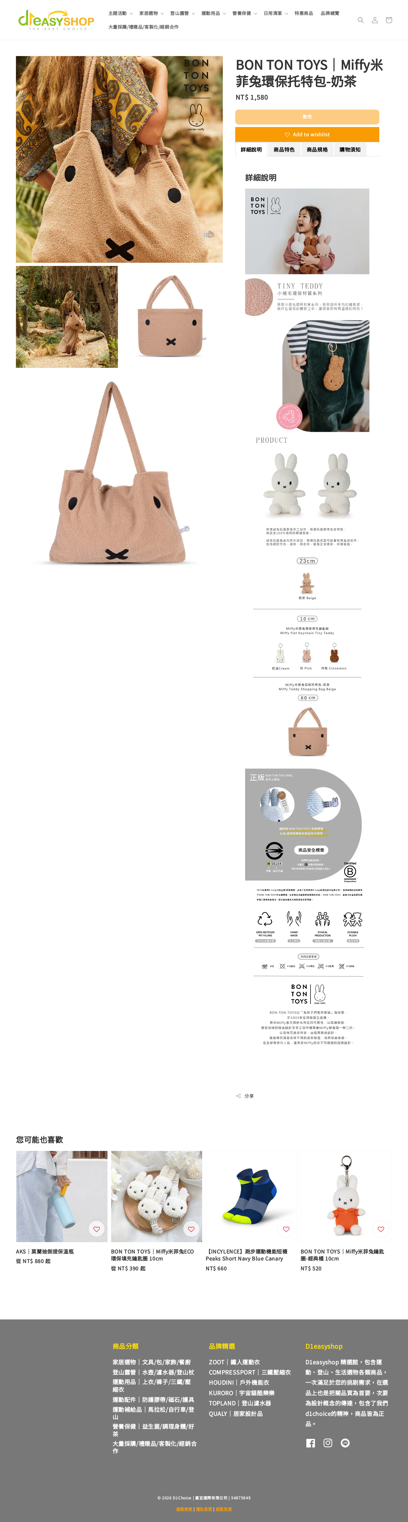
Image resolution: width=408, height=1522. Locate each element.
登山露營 (179, 13)
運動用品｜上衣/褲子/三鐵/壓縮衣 (152, 1385)
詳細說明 (251, 149)
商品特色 (284, 149)
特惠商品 (304, 13)
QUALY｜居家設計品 (236, 1413)
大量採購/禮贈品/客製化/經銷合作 (143, 27)
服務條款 (184, 1508)
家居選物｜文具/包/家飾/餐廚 (152, 1362)
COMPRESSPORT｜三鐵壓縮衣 (250, 1372)
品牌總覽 (330, 13)
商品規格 (317, 149)
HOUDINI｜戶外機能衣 (239, 1382)
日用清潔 (273, 13)
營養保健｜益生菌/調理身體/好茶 (153, 1430)
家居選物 (148, 13)
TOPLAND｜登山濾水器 (240, 1403)
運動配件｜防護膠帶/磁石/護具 (153, 1399)
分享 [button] (245, 1096)
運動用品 (210, 13)
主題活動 (117, 13)
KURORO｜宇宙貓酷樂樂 (242, 1393)
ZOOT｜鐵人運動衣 (234, 1362)
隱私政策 (204, 1508)
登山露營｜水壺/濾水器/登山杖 (153, 1372)
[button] (361, 20)
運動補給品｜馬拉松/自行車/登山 (153, 1413)
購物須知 (350, 149)
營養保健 (241, 13)
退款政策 (224, 1508)
